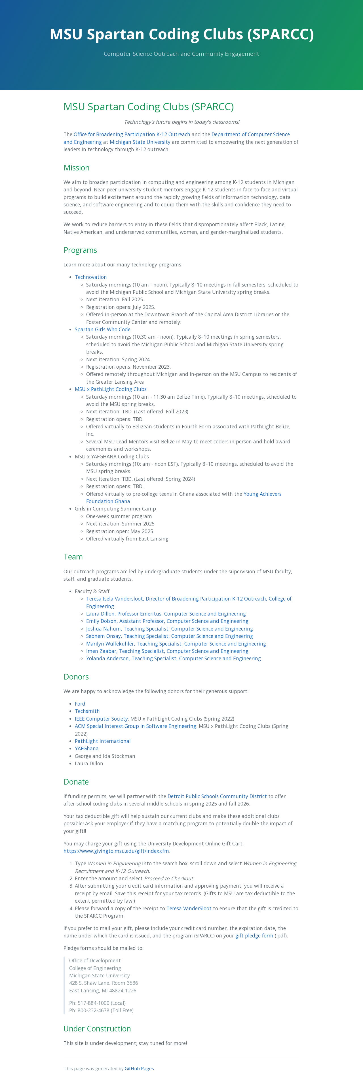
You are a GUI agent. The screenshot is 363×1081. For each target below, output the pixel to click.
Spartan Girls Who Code (102, 329)
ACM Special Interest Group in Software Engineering (135, 726)
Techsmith (87, 711)
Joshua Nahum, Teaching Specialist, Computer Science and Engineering (169, 628)
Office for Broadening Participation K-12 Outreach (132, 134)
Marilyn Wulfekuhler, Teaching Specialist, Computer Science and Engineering (176, 643)
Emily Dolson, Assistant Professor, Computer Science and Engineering (167, 621)
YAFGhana (87, 748)
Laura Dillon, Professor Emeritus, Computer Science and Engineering (166, 613)
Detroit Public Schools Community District (217, 796)
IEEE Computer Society (101, 718)
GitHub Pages (139, 1068)
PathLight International (103, 741)
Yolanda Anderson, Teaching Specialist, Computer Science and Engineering (173, 658)
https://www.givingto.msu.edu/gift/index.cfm (116, 850)
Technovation (91, 277)
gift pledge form (254, 935)
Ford (80, 703)
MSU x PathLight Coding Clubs (111, 389)
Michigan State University (140, 141)
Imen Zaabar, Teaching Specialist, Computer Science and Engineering (167, 651)
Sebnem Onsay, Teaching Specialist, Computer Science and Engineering (169, 636)
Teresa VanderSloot (189, 908)
